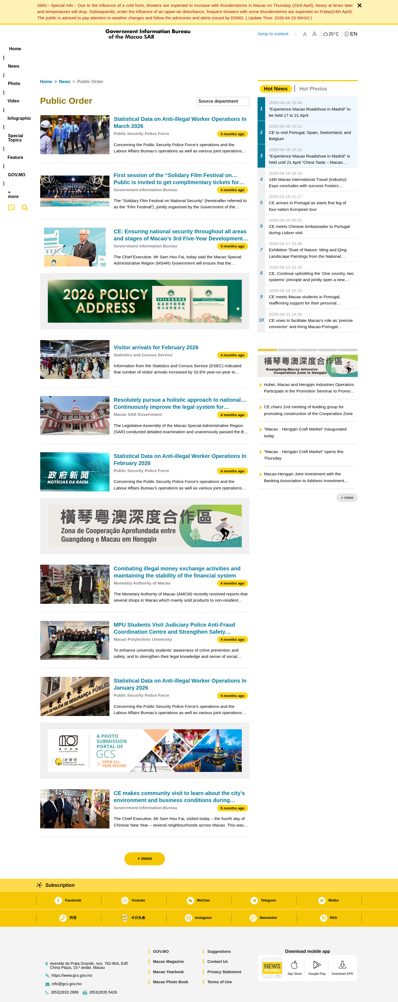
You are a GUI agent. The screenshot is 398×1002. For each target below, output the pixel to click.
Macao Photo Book (170, 965)
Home (46, 65)
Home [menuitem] (51, 48)
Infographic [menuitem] (149, 48)
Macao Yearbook (168, 955)
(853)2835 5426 (103, 976)
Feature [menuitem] (220, 48)
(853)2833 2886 (65, 976)
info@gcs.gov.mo (67, 967)
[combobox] (222, 85)
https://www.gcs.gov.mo (72, 959)
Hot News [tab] (276, 72)
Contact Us (217, 945)
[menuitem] (74, 49)
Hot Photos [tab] (313, 72)
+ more (347, 481)
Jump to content (272, 34)
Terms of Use (219, 965)
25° (334, 34)
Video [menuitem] (121, 48)
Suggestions (219, 935)
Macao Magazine (168, 945)
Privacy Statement (224, 955)
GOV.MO (161, 935)
